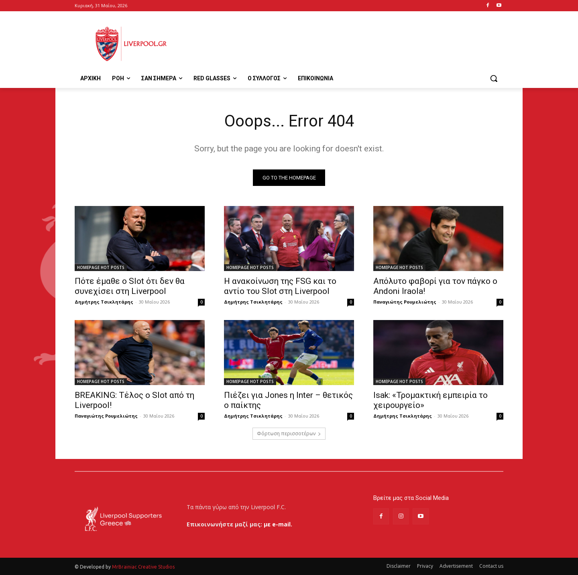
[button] (493, 78)
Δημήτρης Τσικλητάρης (104, 302)
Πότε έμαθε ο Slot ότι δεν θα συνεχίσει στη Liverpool (130, 286)
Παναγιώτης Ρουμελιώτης (404, 302)
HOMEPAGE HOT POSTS (100, 267)
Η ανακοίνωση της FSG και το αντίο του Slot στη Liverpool (280, 286)
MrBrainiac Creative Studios (143, 566)
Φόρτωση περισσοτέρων (289, 433)
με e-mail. (278, 524)
